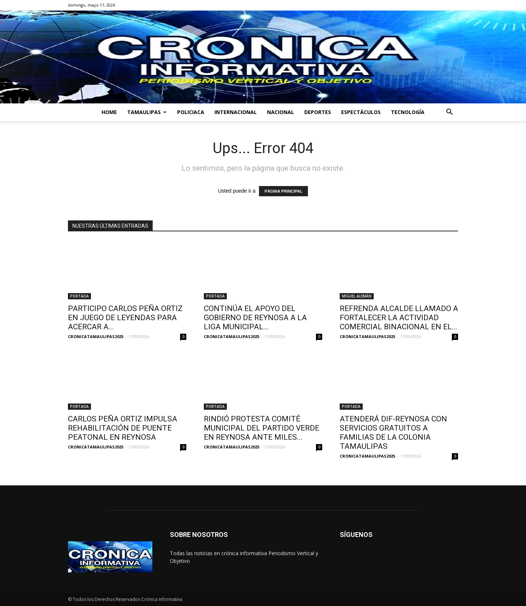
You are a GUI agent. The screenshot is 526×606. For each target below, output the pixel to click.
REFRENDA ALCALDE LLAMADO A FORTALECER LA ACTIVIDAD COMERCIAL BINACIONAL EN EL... (399, 317)
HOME (109, 112)
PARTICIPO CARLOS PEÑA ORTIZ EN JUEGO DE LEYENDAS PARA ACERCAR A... (125, 317)
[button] (449, 112)
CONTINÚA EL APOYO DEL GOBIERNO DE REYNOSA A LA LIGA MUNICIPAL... (255, 317)
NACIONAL (280, 112)
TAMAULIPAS (147, 112)
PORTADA (79, 296)
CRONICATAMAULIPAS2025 (95, 336)
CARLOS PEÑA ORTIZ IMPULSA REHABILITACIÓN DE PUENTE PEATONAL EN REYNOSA (122, 428)
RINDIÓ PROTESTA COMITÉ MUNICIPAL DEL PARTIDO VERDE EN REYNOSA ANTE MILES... (261, 428)
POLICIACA (190, 112)
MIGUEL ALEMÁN (356, 296)
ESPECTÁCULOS (361, 112)
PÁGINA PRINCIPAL (283, 191)
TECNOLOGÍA (407, 112)
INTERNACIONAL (235, 112)
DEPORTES (317, 112)
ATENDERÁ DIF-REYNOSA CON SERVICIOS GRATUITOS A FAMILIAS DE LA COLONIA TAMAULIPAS (393, 432)
